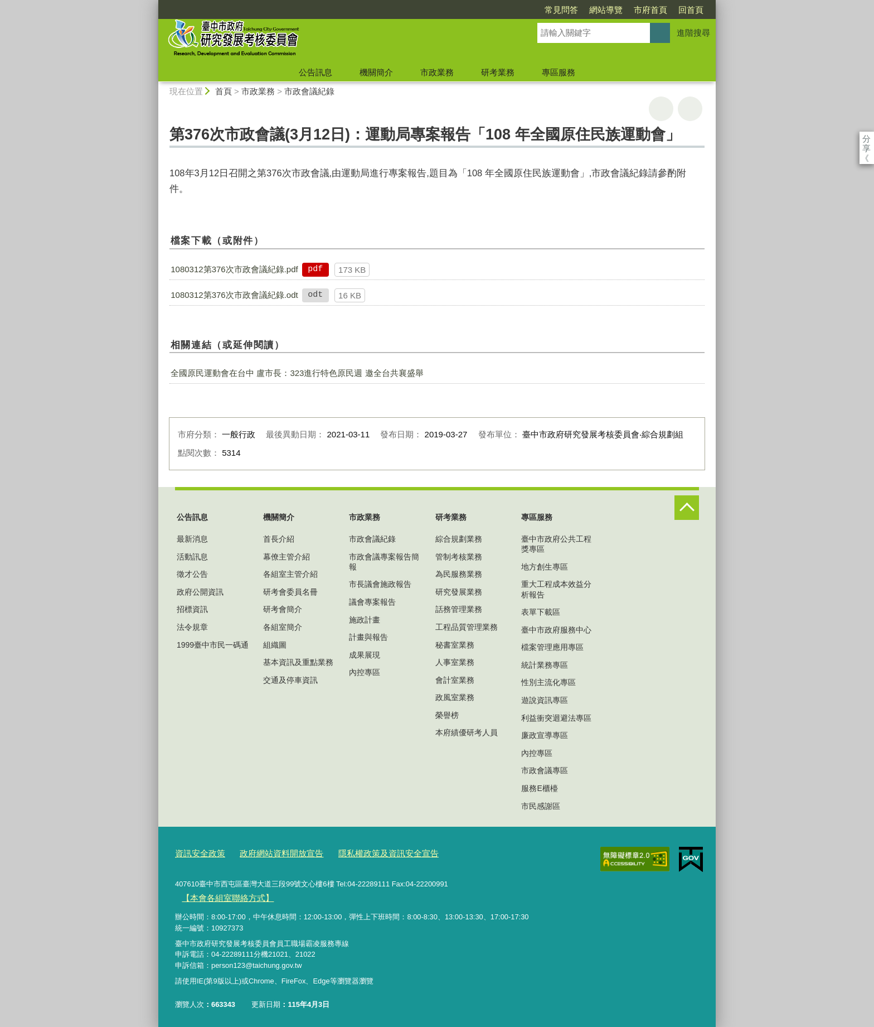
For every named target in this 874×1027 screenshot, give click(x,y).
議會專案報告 (372, 601)
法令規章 (192, 627)
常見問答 (497, 10)
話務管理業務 (458, 609)
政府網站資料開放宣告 (269, 852)
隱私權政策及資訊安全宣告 (364, 852)
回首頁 (626, 10)
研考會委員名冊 (290, 591)
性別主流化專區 (548, 682)
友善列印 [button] (661, 109)
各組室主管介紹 (290, 574)
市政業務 (437, 72)
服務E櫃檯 (539, 788)
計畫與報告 (368, 637)
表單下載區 (540, 611)
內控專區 (364, 672)
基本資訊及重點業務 (298, 662)
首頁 (223, 91)
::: (153, 4)
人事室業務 (454, 662)
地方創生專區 (544, 566)
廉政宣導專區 (544, 735)
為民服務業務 (458, 574)
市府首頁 (586, 10)
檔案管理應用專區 (552, 647)
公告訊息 (315, 72)
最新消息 (192, 538)
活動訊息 (192, 556)
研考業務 (497, 72)
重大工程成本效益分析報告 (556, 589)
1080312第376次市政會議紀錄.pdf (234, 269)
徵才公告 (192, 574)
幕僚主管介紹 (286, 556)
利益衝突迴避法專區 (556, 717)
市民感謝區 (540, 806)
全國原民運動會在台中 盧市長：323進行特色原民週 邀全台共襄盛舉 (297, 373)
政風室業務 (454, 697)
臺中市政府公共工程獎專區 (556, 543)
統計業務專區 (544, 664)
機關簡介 (376, 72)
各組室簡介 (282, 627)
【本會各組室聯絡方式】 (221, 894)
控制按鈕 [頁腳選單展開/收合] (686, 507)
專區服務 (558, 72)
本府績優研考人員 (466, 732)
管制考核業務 (458, 556)
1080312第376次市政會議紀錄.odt (234, 295)
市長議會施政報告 (380, 584)
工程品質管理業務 (466, 627)
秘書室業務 (454, 644)
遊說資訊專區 (544, 700)
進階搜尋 (693, 32)
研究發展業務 (458, 591)
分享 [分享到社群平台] (866, 138)
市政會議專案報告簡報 (384, 561)
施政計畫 (364, 619)
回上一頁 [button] (690, 109)
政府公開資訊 (200, 591)
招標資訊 (192, 609)
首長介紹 (278, 538)
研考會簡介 (282, 609)
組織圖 (275, 644)
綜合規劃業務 (458, 538)
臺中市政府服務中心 (556, 629)
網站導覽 (542, 10)
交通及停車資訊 (290, 680)
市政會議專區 (544, 770)
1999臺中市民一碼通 (213, 644)
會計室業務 (454, 680)
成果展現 (364, 654)
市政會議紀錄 (309, 91)
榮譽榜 (447, 715)
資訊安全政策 (197, 852)
